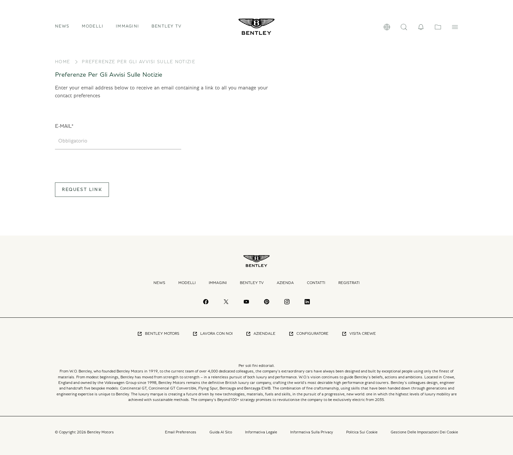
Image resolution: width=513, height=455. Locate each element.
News (62, 26)
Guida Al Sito (220, 432)
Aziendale (260, 333)
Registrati (349, 283)
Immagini (127, 26)
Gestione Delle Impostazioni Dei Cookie (424, 432)
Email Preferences (180, 432)
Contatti (316, 283)
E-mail (63, 126)
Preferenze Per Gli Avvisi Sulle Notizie (138, 62)
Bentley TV (166, 26)
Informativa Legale (261, 432)
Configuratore (308, 333)
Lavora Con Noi (212, 333)
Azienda (285, 283)
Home (62, 62)
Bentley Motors (158, 333)
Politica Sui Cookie (362, 432)
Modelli (187, 283)
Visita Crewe (359, 333)
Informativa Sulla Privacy (311, 432)
